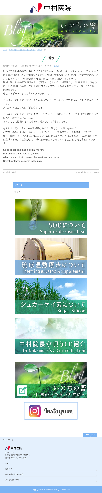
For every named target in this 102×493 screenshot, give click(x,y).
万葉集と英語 (9, 172)
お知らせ (8, 469)
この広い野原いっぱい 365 (87, 172)
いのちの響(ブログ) (12, 480)
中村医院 (49, 489)
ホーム (7, 464)
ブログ (56, 66)
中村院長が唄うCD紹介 (14, 474)
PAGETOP (90, 435)
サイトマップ (8, 440)
